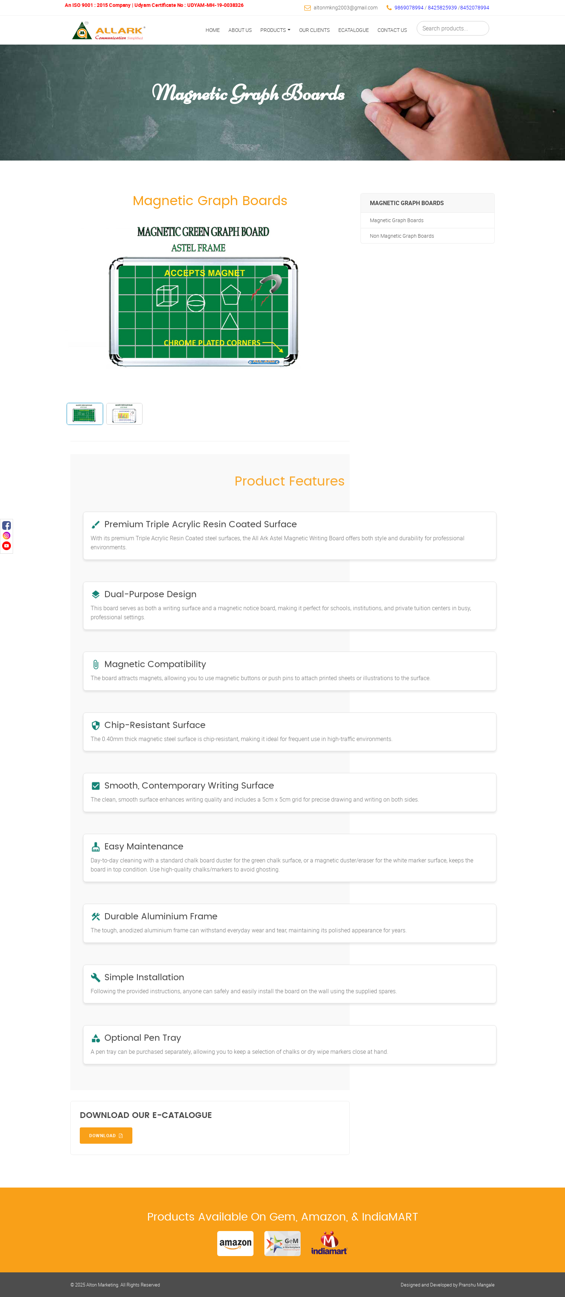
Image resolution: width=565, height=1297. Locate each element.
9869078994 (409, 7)
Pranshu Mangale (477, 1284)
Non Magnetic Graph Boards (402, 235)
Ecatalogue (353, 29)
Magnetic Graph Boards (397, 220)
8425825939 (443, 7)
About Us (240, 29)
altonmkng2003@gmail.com (346, 7)
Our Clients (314, 29)
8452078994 (474, 7)
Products (275, 29)
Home (213, 29)
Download (106, 1135)
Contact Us (392, 29)
